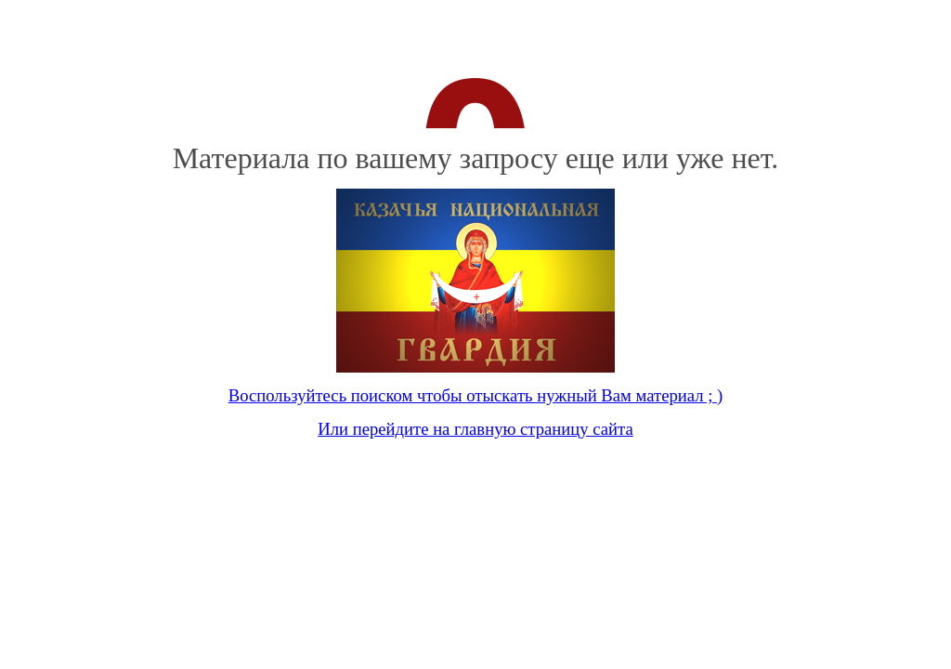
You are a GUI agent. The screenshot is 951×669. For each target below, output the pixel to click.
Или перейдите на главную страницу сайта (475, 429)
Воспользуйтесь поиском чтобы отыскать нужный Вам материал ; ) (475, 395)
